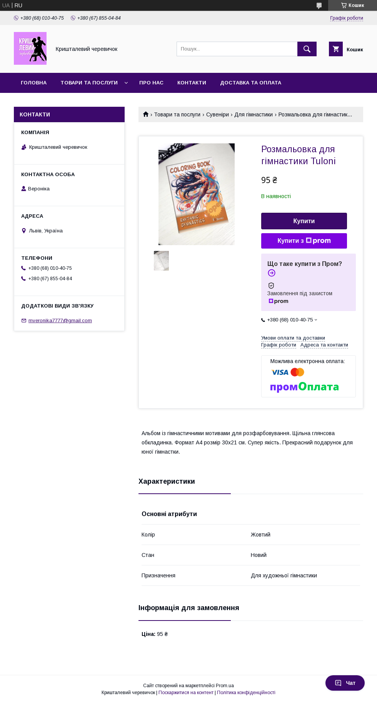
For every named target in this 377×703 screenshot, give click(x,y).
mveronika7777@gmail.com (60, 320)
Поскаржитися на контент (186, 692)
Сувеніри (217, 114)
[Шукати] (307, 49)
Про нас (151, 83)
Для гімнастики (253, 114)
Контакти (191, 83)
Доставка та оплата (250, 83)
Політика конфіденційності (246, 692)
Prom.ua (225, 685)
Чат (345, 682)
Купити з (303, 240)
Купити (304, 221)
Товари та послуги (89, 83)
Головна (34, 83)
